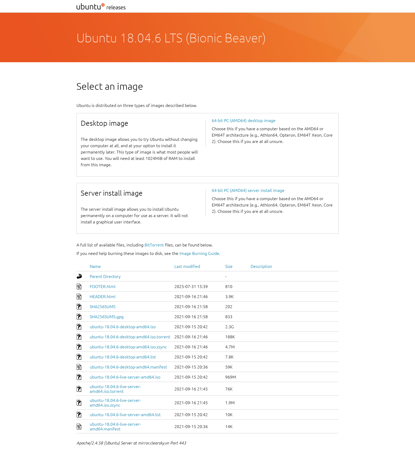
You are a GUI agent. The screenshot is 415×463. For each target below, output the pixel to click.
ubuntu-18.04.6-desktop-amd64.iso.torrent (130, 336)
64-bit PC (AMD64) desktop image (244, 120)
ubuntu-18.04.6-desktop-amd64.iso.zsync (128, 346)
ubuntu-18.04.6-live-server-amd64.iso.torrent (115, 389)
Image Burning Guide (199, 253)
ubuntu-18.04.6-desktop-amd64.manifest (128, 367)
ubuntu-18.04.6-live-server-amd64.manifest (115, 426)
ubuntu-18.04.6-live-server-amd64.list (125, 414)
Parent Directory (105, 276)
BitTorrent (154, 244)
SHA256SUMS (102, 306)
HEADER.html (102, 296)
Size (229, 266)
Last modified (187, 266)
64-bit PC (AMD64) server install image (248, 190)
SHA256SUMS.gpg (107, 316)
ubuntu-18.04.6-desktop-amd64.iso (123, 326)
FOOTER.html (102, 286)
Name (95, 266)
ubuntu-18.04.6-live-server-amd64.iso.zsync (115, 402)
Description (261, 266)
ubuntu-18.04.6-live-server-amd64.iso (125, 377)
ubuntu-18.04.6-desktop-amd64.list (123, 356)
